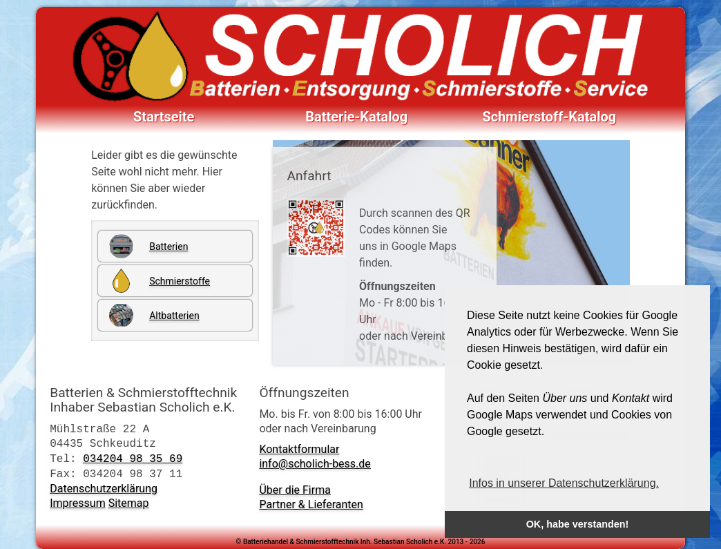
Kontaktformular (299, 449)
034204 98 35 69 (132, 458)
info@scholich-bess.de (314, 463)
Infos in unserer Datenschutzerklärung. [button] (564, 483)
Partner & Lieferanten (311, 504)
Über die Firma (295, 490)
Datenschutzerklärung (103, 488)
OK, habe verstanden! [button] (577, 524)
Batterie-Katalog (356, 116)
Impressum (78, 503)
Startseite (163, 116)
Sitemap (128, 503)
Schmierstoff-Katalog (549, 116)
